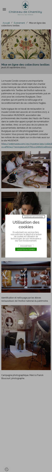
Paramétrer (26, 246)
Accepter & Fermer (26, 249)
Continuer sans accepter (33, 217)
